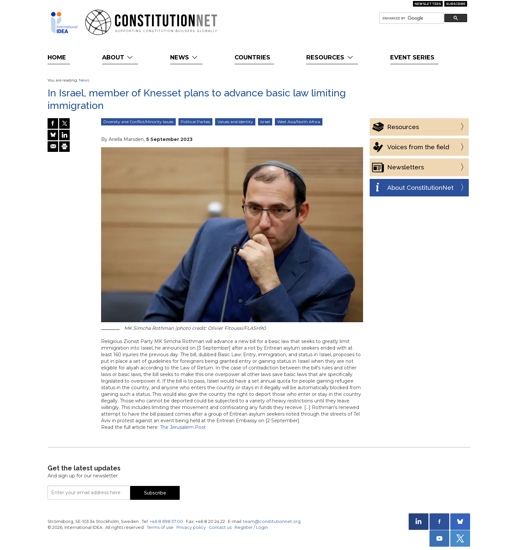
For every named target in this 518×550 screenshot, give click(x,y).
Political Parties (195, 121)
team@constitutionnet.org (272, 521)
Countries (252, 57)
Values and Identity (235, 121)
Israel (265, 121)
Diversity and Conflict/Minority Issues (138, 121)
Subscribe (455, 4)
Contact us (220, 527)
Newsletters (428, 4)
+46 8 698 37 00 (166, 521)
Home (57, 57)
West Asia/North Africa (298, 121)
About (118, 57)
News (184, 57)
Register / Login (251, 527)
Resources (330, 57)
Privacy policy (191, 527)
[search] (411, 18)
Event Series (412, 57)
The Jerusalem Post (183, 427)
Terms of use (160, 527)
